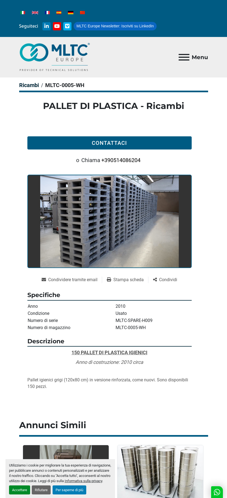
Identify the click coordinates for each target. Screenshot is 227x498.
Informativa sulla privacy (83, 481)
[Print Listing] (127, 279)
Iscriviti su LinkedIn (115, 26)
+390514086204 (120, 160)
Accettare (19, 490)
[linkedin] (46, 26)
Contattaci (109, 143)
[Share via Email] (71, 279)
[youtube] (57, 26)
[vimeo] (67, 26)
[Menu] (184, 57)
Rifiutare (41, 490)
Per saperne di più (69, 490)
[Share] (165, 279)
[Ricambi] (29, 85)
